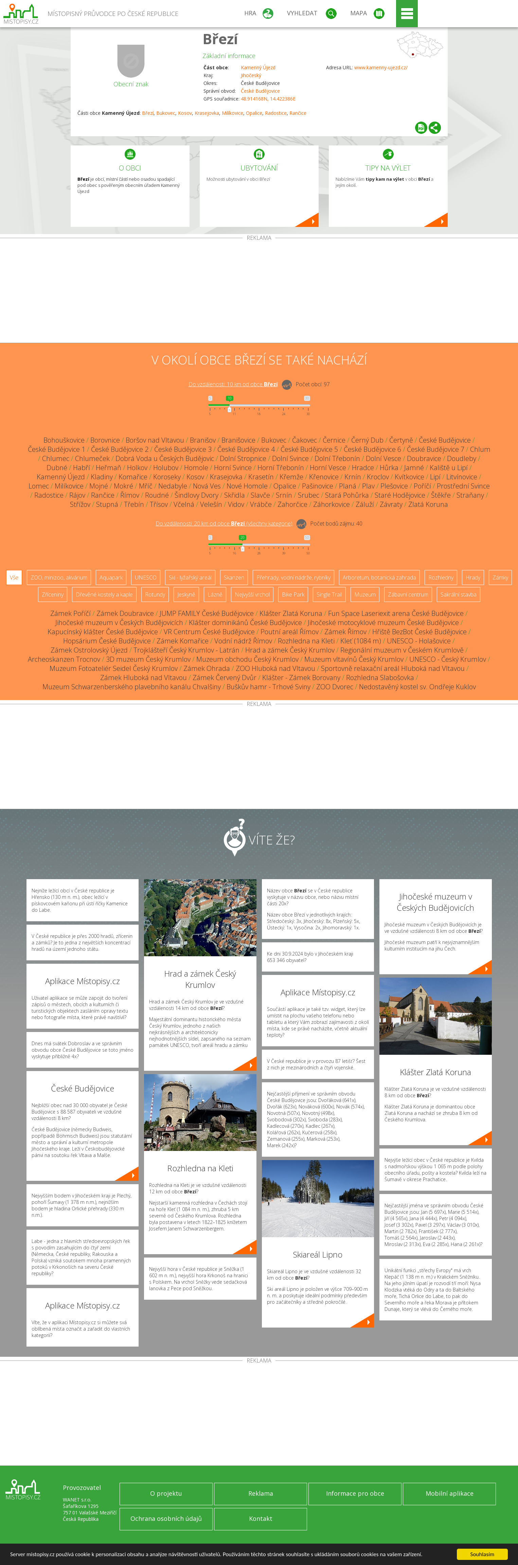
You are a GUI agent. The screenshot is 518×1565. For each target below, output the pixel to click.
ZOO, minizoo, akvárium (59, 577)
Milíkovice (232, 113)
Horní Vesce (328, 467)
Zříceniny (53, 594)
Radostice (276, 113)
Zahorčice (292, 504)
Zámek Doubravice (125, 613)
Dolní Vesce (383, 458)
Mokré (123, 486)
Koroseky (167, 476)
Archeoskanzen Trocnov (64, 659)
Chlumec (55, 458)
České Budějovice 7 (435, 449)
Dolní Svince (290, 458)
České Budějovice (260, 91)
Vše (14, 577)
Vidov (236, 504)
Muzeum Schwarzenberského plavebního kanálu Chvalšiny (131, 686)
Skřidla (234, 495)
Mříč (146, 486)
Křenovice (324, 476)
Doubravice (424, 458)
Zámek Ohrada (206, 668)
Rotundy (155, 594)
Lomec (39, 486)
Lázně (215, 594)
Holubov (165, 467)
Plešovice (394, 486)
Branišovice (238, 440)
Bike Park (293, 594)
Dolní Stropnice (243, 458)
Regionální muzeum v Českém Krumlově (402, 650)
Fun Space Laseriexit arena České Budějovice (396, 613)
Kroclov (378, 476)
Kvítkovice (409, 476)
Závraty (391, 504)
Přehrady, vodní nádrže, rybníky (293, 577)
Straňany (470, 495)
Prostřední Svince (463, 486)
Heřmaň (108, 467)
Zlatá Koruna (428, 504)
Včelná (184, 504)
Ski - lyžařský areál (190, 577)
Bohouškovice (64, 440)
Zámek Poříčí (70, 613)
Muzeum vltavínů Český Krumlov (354, 659)
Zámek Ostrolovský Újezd (89, 650)
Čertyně (401, 440)
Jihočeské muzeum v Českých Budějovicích (119, 622)
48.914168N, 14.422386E (268, 98)
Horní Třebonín (280, 467)
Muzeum (365, 594)
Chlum (480, 449)
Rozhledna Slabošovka (380, 677)
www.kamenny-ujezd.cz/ (381, 67)
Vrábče (261, 504)
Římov (129, 495)
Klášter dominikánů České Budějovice (245, 622)
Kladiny (102, 476)
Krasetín (261, 476)
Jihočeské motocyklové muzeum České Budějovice (383, 622)
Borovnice (105, 440)
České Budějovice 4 (246, 449)
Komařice (133, 476)
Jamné (414, 467)
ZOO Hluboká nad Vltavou (275, 668)
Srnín (284, 495)
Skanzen (234, 577)
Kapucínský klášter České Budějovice (103, 631)
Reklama (260, 1493)
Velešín (211, 504)
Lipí (435, 476)
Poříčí (422, 486)
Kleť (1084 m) (360, 640)
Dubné (57, 467)
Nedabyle (172, 486)
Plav (368, 486)
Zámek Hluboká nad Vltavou (143, 677)
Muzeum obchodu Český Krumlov (247, 659)
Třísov (159, 504)
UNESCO (146, 577)
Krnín (352, 476)
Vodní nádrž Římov (243, 640)
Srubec (308, 495)
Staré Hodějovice (400, 495)
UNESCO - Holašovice (419, 640)
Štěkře (441, 495)
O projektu (166, 1493)
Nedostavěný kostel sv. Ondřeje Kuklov (417, 686)
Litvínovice (461, 476)
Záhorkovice (331, 504)
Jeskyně (186, 594)
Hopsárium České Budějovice (107, 640)
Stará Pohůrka (347, 495)
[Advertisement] (259, 291)
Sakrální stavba (459, 594)
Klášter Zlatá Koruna (291, 613)
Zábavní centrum (408, 594)
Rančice (297, 113)
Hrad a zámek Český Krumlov (290, 650)
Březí (220, 38)
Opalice (254, 113)
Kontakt (260, 1518)
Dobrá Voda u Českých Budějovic (164, 458)
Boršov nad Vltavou (155, 440)
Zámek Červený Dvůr (224, 677)
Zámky (500, 577)
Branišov (203, 440)
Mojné (98, 486)
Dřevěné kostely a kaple (104, 594)
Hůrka (389, 467)
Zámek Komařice (183, 640)
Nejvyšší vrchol (252, 594)
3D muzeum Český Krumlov (148, 659)
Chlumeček (92, 458)
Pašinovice (317, 486)
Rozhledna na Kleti (306, 640)
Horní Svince (233, 467)
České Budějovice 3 (183, 449)
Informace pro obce (355, 1493)
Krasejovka (207, 113)
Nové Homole (247, 486)
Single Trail (329, 594)
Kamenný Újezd (258, 67)
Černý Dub (367, 440)
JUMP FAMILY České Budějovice (207, 613)
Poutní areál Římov (290, 631)
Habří (81, 467)
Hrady (473, 577)
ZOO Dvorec (334, 686)
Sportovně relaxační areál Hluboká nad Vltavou (393, 668)
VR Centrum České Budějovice (209, 631)
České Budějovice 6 (372, 449)
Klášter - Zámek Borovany (301, 677)
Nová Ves (207, 486)
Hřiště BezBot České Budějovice (419, 631)
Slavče (260, 495)
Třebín (134, 504)
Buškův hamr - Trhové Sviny (268, 686)
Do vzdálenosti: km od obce (233, 384)
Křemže (291, 476)
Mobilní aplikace (450, 1493)
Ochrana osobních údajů (166, 1518)
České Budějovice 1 (56, 449)
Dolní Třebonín (337, 458)
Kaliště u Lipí (449, 467)
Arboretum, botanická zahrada (379, 577)
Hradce (363, 467)
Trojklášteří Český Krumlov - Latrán (186, 650)
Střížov (80, 504)
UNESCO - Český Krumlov (447, 659)
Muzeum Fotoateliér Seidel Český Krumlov (114, 668)
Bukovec (165, 113)
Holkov (137, 467)
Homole (196, 467)
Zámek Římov (345, 631)
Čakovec (304, 440)
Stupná (107, 504)
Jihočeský (251, 75)
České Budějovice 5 (309, 449)
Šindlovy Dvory (196, 495)
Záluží (365, 504)
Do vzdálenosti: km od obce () (224, 523)
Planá (347, 486)
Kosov (185, 113)
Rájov (77, 495)
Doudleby (461, 458)
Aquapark (111, 577)
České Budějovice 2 (119, 449)
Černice (334, 440)
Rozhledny (440, 577)
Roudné (157, 495)
